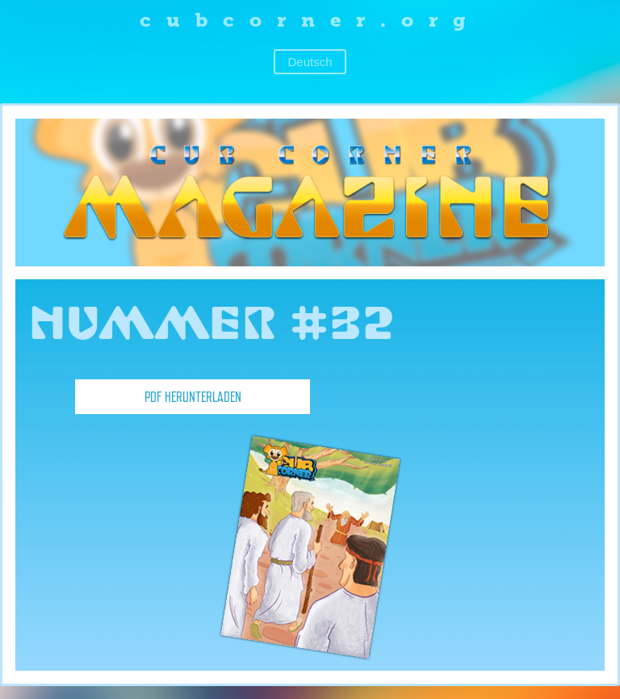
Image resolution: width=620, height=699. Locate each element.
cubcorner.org (310, 19)
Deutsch (309, 62)
